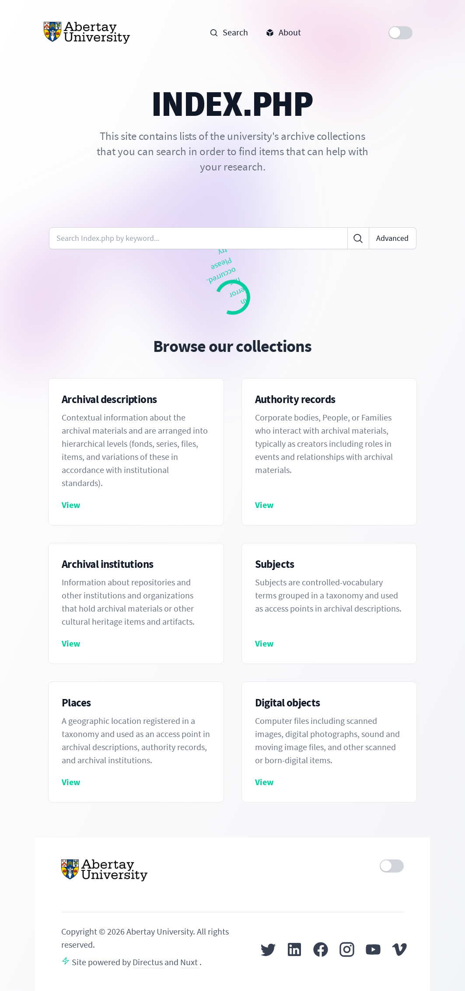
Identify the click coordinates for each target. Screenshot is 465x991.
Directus (148, 962)
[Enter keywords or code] (198, 238)
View (71, 505)
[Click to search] (358, 238)
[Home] (87, 33)
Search (229, 32)
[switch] (400, 32)
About (283, 32)
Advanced (392, 238)
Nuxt (189, 962)
